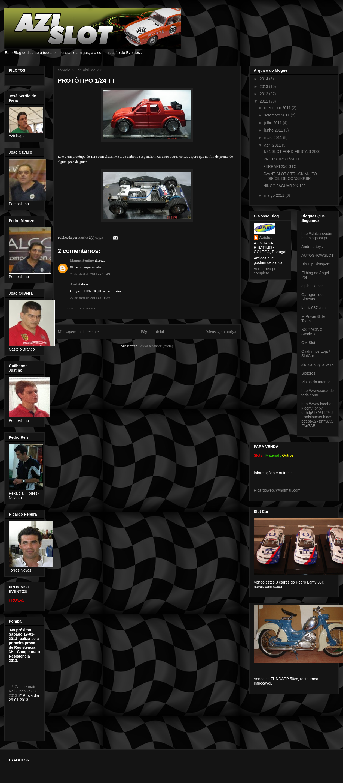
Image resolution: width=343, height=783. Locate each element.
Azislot (75, 284)
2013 (264, 86)
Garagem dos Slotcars (312, 296)
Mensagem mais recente (78, 331)
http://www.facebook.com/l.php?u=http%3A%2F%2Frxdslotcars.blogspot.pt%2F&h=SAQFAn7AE (317, 415)
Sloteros (308, 373)
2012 (264, 94)
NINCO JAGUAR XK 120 (284, 186)
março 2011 (274, 195)
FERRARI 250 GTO (280, 166)
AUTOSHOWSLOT (317, 255)
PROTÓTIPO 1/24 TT (281, 159)
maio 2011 (273, 137)
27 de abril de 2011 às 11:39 (90, 298)
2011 (264, 101)
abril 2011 (273, 145)
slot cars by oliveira (317, 364)
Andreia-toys (312, 246)
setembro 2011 (277, 115)
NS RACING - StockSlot (313, 331)
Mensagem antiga (221, 331)
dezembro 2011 (278, 108)
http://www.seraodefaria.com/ (317, 392)
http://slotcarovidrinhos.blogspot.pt (317, 235)
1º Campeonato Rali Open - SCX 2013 (23, 691)
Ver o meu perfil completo (267, 271)
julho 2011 (273, 123)
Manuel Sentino (82, 260)
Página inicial (152, 331)
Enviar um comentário (80, 308)
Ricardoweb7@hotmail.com (277, 490)
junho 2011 (274, 130)
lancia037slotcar (315, 308)
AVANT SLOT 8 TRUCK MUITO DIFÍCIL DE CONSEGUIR (290, 176)
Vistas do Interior (315, 382)
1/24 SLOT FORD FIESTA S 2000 (291, 151)
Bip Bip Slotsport (315, 264)
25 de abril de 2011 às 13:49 (90, 274)
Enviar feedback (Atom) (156, 346)
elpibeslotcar (312, 286)
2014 (264, 79)
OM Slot (308, 342)
